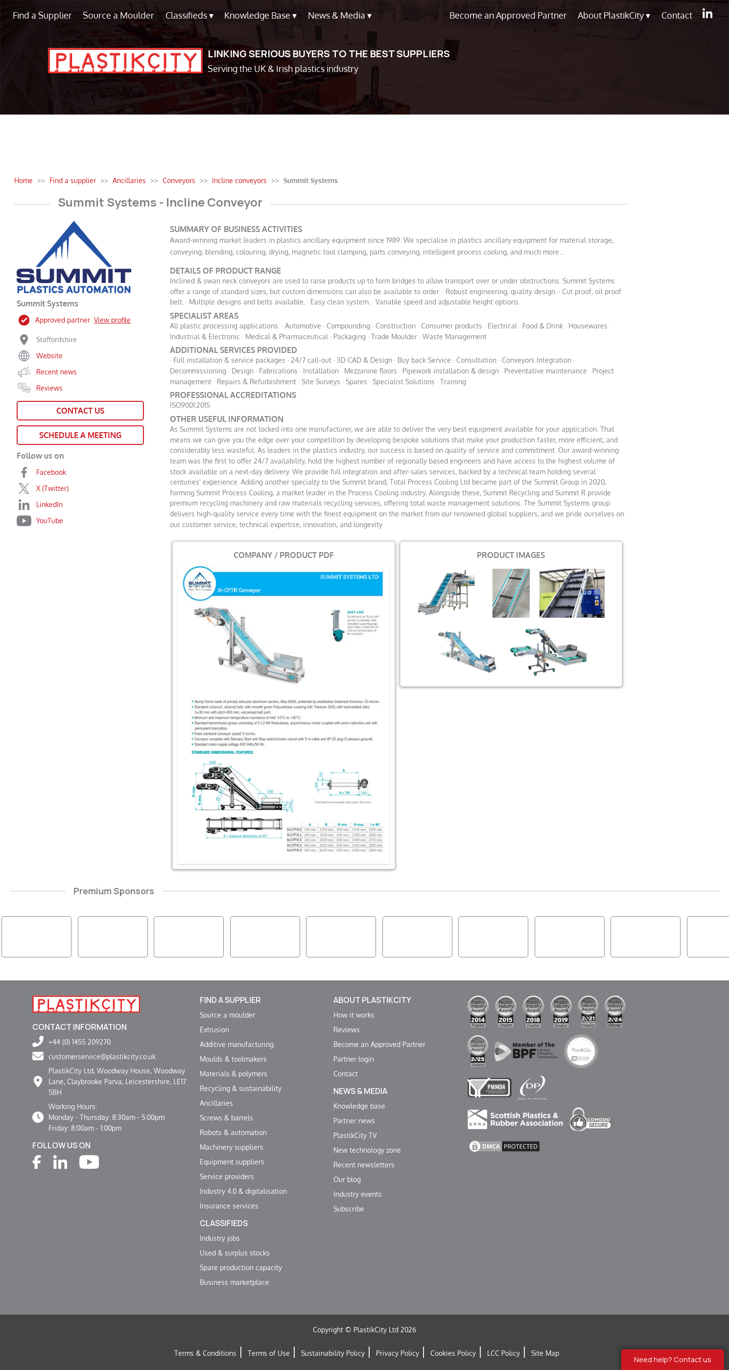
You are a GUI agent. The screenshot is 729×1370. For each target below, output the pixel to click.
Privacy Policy (397, 1352)
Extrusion (214, 1029)
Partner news (354, 1120)
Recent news (56, 371)
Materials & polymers (233, 1073)
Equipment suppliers (232, 1161)
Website (49, 355)
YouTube (49, 520)
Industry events (357, 1193)
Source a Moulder (118, 15)
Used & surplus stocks (235, 1252)
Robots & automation (233, 1132)
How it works (354, 1014)
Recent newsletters (364, 1164)
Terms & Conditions (205, 1352)
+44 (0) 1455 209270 (79, 1041)
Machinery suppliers (231, 1146)
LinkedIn (49, 504)
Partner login (353, 1058)
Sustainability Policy (333, 1352)
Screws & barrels (226, 1117)
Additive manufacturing (237, 1044)
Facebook (51, 471)
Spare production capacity (241, 1267)
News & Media (340, 15)
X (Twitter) (52, 488)
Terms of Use (269, 1352)
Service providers (227, 1176)
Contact (676, 15)
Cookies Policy (453, 1352)
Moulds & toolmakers (233, 1058)
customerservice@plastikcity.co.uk (102, 1056)
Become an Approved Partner (508, 15)
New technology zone (367, 1149)
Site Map (545, 1352)
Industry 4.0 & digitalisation (243, 1190)
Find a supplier (230, 1000)
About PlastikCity (614, 15)
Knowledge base (359, 1105)
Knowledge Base (260, 15)
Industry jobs (220, 1237)
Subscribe (348, 1208)
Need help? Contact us (672, 1359)
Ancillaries (216, 1102)
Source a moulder (227, 1014)
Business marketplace (234, 1281)
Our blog (347, 1179)
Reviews (49, 387)
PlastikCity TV (354, 1135)
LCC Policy (503, 1352)
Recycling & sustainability (241, 1088)
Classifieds (189, 15)
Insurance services (229, 1205)
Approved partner (83, 319)
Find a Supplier (42, 15)
